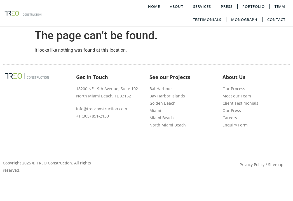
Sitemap (275, 164)
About (176, 6)
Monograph (244, 19)
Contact (276, 19)
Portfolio (253, 6)
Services (202, 6)
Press (227, 6)
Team (280, 6)
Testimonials (207, 19)
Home (154, 6)
